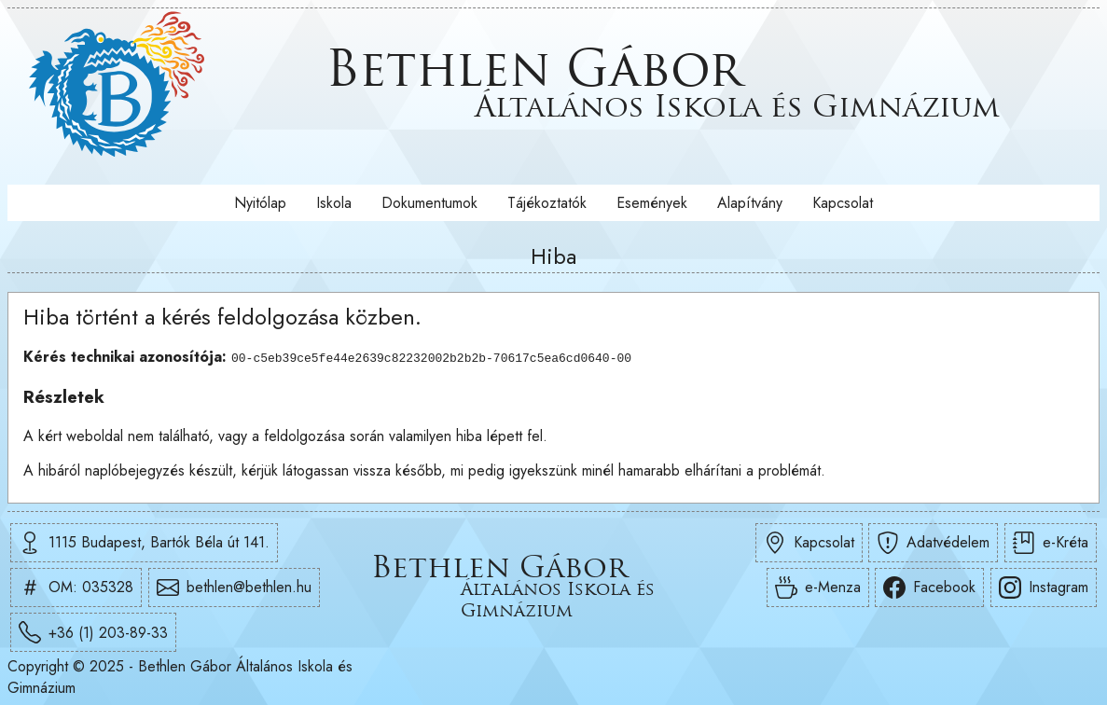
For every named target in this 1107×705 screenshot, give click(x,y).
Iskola (334, 203)
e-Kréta (1050, 543)
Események (651, 203)
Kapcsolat (842, 203)
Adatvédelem (933, 543)
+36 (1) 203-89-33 (93, 632)
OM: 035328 (76, 587)
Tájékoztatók (547, 203)
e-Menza (818, 587)
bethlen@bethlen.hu (234, 587)
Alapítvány (749, 203)
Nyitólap (260, 203)
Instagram (1043, 587)
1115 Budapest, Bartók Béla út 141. (144, 543)
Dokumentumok (429, 203)
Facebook (929, 587)
